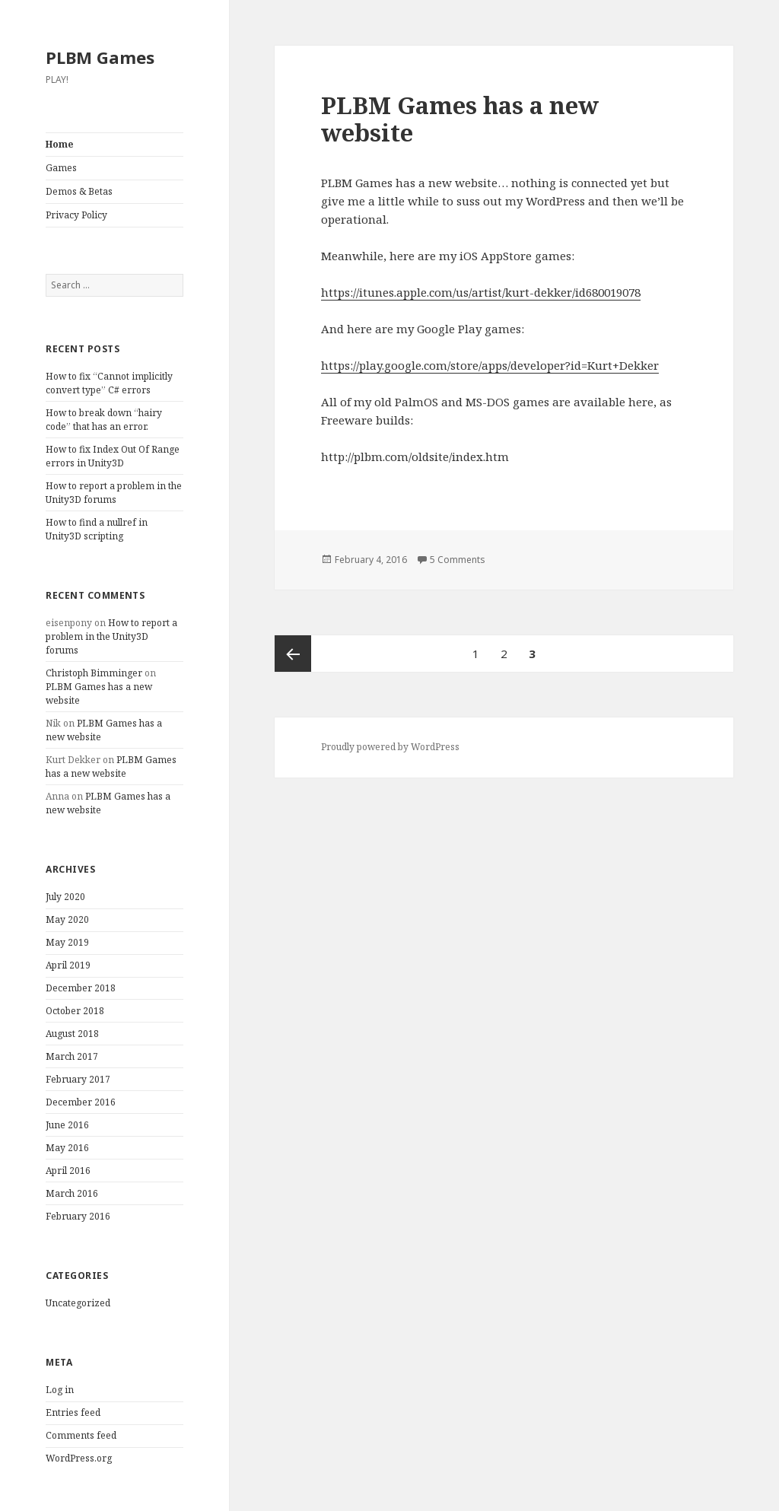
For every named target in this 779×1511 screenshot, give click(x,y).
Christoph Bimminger (94, 672)
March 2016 (72, 1193)
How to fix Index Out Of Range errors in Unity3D (113, 456)
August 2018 (72, 1033)
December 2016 (81, 1102)
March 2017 (72, 1056)
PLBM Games (100, 57)
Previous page (293, 653)
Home (59, 144)
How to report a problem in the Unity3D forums (114, 492)
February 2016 (78, 1216)
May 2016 (67, 1147)
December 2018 (81, 987)
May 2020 (67, 919)
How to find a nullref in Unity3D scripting (97, 529)
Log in (60, 1389)
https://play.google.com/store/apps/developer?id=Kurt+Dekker (490, 365)
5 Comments (457, 559)
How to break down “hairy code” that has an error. (104, 419)
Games (61, 167)
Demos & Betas (79, 191)
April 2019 (68, 965)
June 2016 (67, 1124)
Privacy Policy (76, 214)
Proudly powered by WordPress (390, 746)
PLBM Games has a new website (111, 766)
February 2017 (78, 1079)
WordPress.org (79, 1458)
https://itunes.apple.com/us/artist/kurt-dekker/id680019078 (481, 292)
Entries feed (73, 1412)
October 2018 (75, 1010)
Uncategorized (78, 1302)
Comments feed (81, 1435)
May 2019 (67, 942)
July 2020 (65, 896)
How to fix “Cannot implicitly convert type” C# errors (109, 383)
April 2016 (68, 1170)
